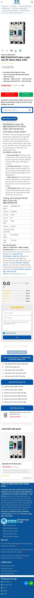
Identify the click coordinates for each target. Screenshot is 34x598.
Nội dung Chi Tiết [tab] (9, 118)
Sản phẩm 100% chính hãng (14, 370)
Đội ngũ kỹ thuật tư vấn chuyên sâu (16, 364)
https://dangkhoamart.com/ (17, 274)
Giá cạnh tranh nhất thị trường (15, 376)
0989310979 (11, 55)
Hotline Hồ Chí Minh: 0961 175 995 (15, 402)
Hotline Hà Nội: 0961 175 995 (13, 390)
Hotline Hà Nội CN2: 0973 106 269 (15, 393)
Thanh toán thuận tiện (12, 367)
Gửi (17, 337)
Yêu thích (27, 478)
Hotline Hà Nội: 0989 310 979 (13, 387)
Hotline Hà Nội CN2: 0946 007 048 (15, 396)
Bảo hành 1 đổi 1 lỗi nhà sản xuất (15, 373)
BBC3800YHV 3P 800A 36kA (11, 464)
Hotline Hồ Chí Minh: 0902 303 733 (15, 399)
